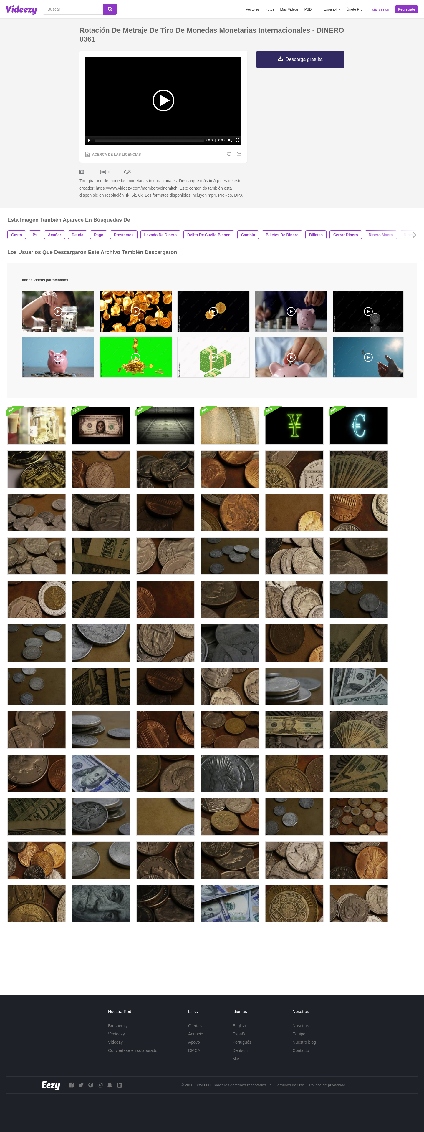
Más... (238, 1065)
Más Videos (289, 9)
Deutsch (240, 1057)
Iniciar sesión (378, 9)
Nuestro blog (304, 1049)
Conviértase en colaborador (133, 1057)
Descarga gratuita (304, 59)
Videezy (115, 1049)
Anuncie (195, 1041)
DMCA (194, 1057)
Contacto (301, 1057)
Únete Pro (354, 9)
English (239, 1032)
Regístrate (406, 9)
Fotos (269, 9)
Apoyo (194, 1049)
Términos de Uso (289, 1092)
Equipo (299, 1041)
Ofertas (195, 1032)
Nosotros (301, 1032)
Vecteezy (116, 1041)
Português (242, 1049)
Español (240, 1041)
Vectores (253, 9)
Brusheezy (117, 1032)
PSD (308, 9)
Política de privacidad (327, 1092)
